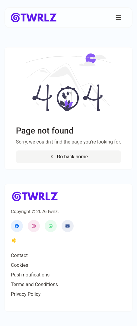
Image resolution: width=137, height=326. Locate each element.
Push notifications (30, 275)
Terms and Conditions (34, 284)
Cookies (19, 265)
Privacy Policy (26, 294)
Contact (19, 255)
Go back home (68, 157)
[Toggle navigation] (118, 18)
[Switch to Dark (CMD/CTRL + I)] (14, 241)
